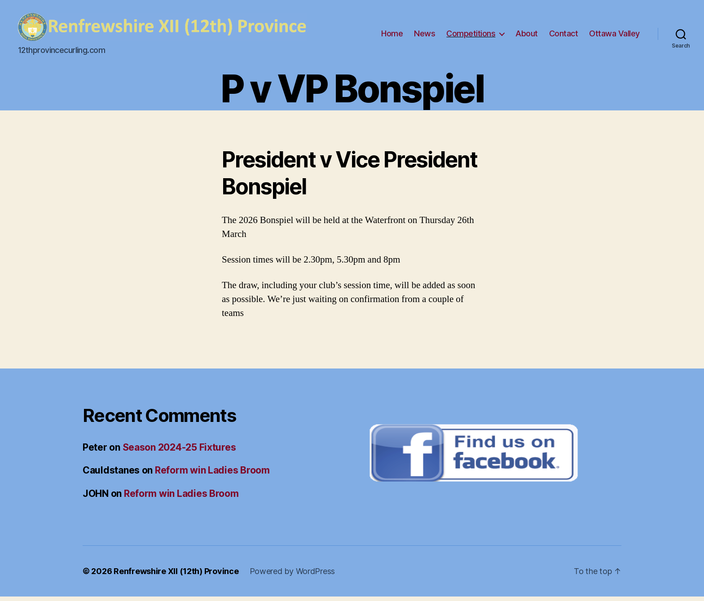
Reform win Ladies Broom (212, 474)
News (424, 35)
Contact (563, 35)
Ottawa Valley (614, 35)
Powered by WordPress (292, 575)
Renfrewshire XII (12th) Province (176, 575)
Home (392, 35)
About (526, 35)
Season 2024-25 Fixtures (179, 451)
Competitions (470, 35)
